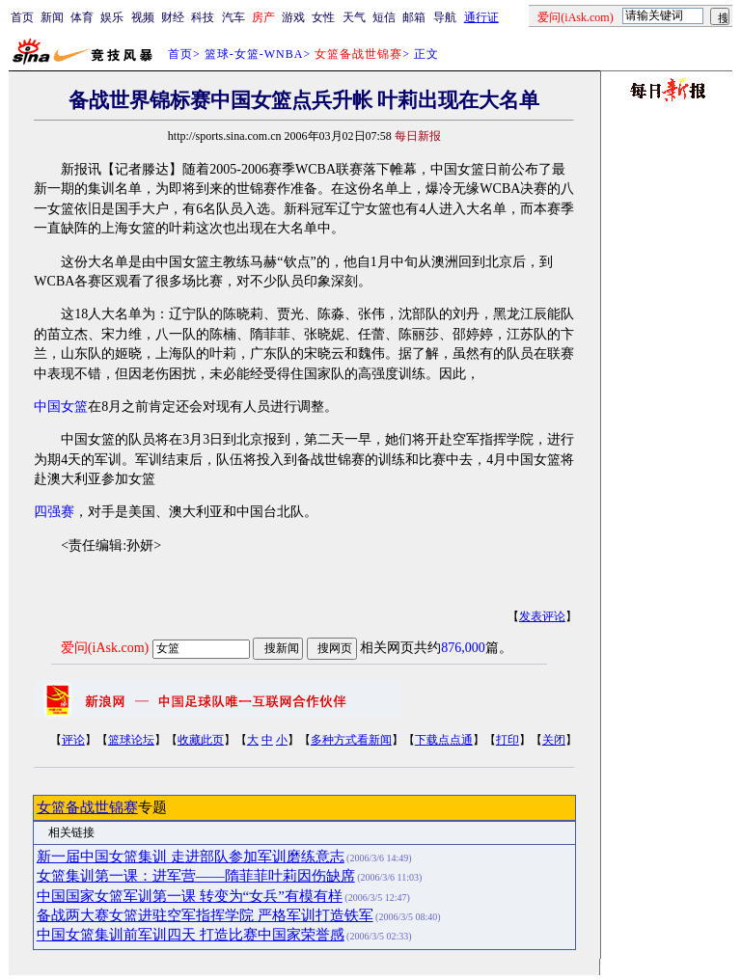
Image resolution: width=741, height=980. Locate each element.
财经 (172, 17)
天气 (354, 17)
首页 (22, 17)
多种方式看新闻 (351, 740)
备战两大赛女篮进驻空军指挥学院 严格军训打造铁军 (205, 915)
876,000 (463, 647)
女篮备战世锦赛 (87, 807)
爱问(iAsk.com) (105, 647)
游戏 (293, 17)
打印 (507, 740)
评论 (73, 740)
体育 (82, 17)
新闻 (52, 17)
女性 (323, 17)
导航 (444, 17)
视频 (142, 17)
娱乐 (112, 17)
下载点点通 (444, 740)
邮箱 (413, 17)
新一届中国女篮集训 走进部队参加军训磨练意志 (190, 856)
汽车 (233, 17)
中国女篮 (61, 406)
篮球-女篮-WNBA (254, 54)
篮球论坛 (131, 740)
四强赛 (54, 511)
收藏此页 (201, 740)
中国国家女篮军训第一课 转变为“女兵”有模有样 (190, 896)
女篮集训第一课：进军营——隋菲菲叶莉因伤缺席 (196, 876)
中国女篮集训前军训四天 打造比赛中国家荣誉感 (190, 934)
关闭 (553, 740)
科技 (202, 17)
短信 (384, 17)
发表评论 (542, 616)
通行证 (481, 17)
